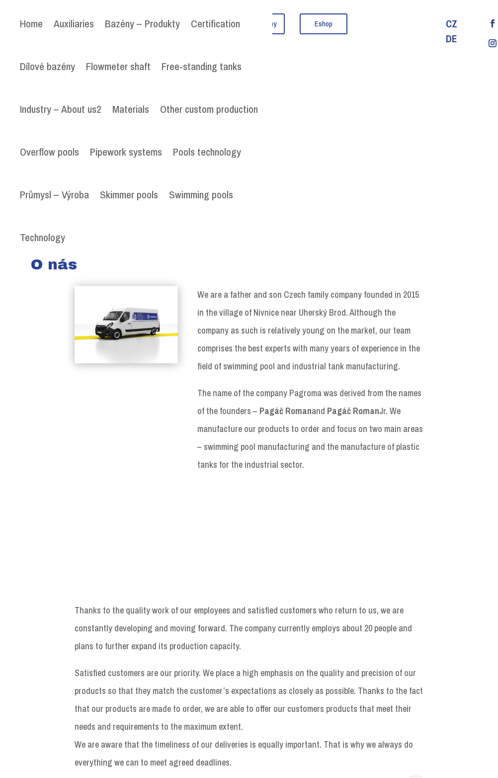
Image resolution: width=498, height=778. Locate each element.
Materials (130, 109)
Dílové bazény (47, 66)
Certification (215, 23)
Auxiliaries (74, 23)
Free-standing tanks (202, 66)
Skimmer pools (129, 194)
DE (451, 40)
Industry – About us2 (60, 109)
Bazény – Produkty (142, 23)
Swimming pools (201, 194)
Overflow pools (49, 152)
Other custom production (209, 109)
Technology (42, 237)
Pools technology (207, 152)
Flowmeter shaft (118, 66)
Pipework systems (126, 152)
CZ (451, 25)
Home (31, 23)
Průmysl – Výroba (54, 194)
